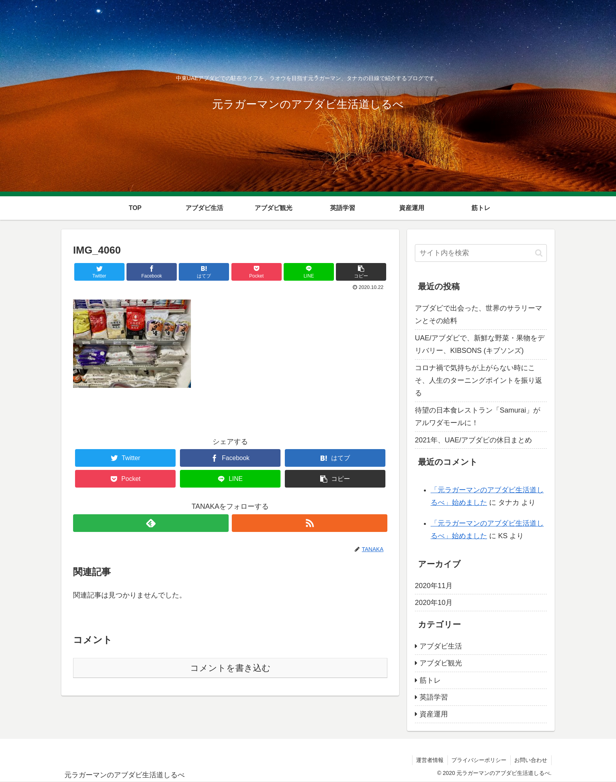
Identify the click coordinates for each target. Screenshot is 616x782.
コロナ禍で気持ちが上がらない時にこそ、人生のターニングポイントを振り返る (478, 380)
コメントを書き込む (230, 668)
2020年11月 (434, 586)
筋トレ (430, 680)
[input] (481, 253)
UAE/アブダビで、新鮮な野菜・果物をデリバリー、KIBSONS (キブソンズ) (479, 344)
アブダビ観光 (441, 663)
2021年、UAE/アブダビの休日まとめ (473, 440)
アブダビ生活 (441, 646)
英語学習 (434, 697)
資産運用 (434, 714)
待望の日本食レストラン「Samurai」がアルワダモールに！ (477, 416)
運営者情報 (429, 760)
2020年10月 (434, 603)
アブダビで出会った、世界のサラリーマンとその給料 (478, 314)
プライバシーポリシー (478, 760)
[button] (539, 253)
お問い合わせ (530, 760)
